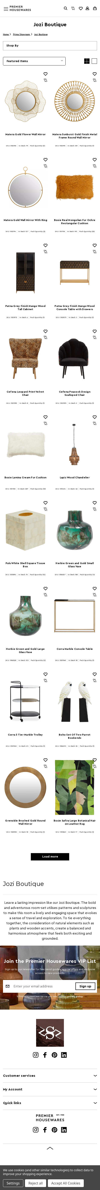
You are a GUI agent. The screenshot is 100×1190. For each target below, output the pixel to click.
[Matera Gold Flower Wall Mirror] (25, 101)
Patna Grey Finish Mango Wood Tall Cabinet (25, 308)
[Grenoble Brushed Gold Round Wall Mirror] (25, 787)
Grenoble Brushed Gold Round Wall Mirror (25, 822)
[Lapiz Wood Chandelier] (75, 444)
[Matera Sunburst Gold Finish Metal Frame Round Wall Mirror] (75, 101)
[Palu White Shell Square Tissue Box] (25, 530)
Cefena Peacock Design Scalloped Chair (74, 393)
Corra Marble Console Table (75, 649)
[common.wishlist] (80, 8)
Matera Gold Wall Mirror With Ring (25, 220)
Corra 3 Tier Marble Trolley (25, 734)
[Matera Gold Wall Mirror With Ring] (25, 187)
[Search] (65, 8)
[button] (50, 45)
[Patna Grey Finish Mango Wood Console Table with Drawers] (75, 272)
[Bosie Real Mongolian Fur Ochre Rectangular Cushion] (75, 187)
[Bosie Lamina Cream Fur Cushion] (25, 444)
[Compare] (73, 8)
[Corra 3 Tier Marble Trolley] (25, 701)
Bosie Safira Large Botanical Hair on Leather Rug (75, 822)
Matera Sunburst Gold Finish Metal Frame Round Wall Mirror (74, 136)
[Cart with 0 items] (95, 8)
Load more (50, 856)
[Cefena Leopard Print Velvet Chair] (25, 358)
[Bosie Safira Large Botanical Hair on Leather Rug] (75, 787)
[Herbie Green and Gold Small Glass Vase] (75, 530)
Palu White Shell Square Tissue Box (25, 565)
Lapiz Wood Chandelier (75, 477)
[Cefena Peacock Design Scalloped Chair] (75, 358)
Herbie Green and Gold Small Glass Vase (75, 565)
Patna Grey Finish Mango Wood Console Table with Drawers (74, 308)
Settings (13, 1183)
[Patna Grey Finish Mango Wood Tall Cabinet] (25, 272)
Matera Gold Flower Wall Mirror (25, 134)
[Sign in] (87, 8)
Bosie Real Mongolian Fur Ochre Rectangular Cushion (75, 222)
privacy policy (75, 997)
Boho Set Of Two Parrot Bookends (75, 736)
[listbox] (34, 61)
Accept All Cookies (65, 1183)
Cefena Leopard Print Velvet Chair (25, 393)
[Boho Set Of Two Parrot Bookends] (75, 701)
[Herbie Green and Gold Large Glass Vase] (25, 615)
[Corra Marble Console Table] (75, 615)
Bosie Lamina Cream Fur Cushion (25, 477)
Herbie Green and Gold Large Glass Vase (25, 650)
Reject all (35, 1183)
